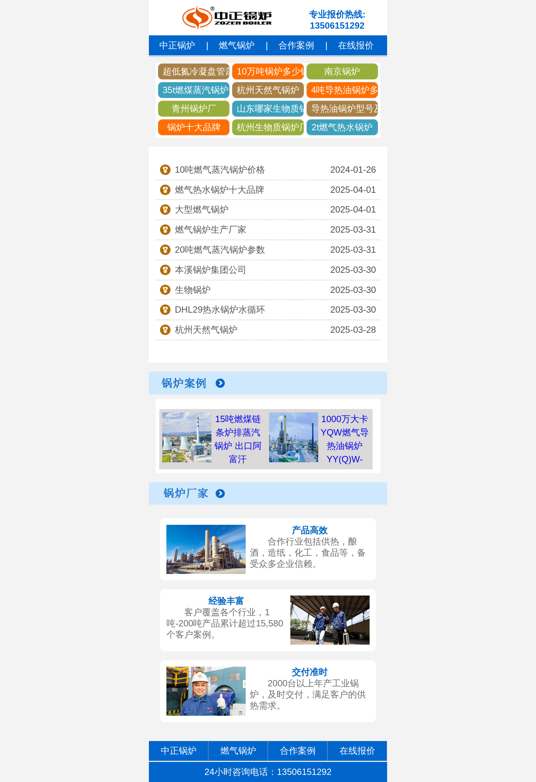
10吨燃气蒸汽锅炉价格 (220, 170)
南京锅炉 (342, 71)
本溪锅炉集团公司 (210, 270)
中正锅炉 (177, 45)
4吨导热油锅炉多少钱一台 (344, 90)
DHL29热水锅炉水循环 (220, 309)
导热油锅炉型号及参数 (344, 108)
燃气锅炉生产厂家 (210, 229)
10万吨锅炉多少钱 (270, 71)
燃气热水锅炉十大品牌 (219, 190)
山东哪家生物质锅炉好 (270, 108)
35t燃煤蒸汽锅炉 (196, 90)
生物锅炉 (193, 290)
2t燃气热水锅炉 (342, 127)
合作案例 (296, 45)
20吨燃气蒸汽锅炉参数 (220, 250)
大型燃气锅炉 (202, 209)
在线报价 (356, 45)
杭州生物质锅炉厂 (270, 127)
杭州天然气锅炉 (268, 90)
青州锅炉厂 (194, 108)
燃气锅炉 (237, 45)
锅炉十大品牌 (194, 127)
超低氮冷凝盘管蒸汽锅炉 (196, 71)
